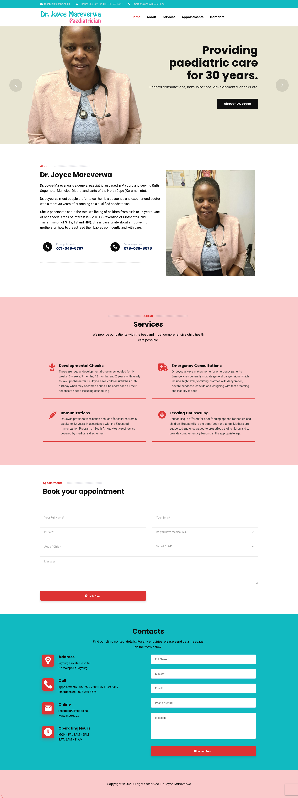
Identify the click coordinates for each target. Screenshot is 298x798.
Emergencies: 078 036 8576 (146, 3)
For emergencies (133, 244)
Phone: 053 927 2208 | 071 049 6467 (99, 3)
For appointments (65, 244)
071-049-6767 (69, 248)
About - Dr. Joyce (235, 104)
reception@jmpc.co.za (55, 3)
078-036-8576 (138, 248)
